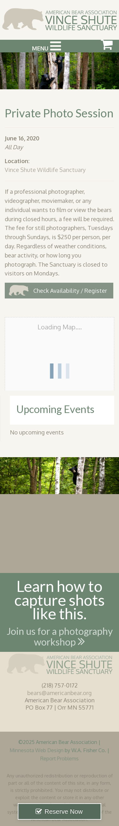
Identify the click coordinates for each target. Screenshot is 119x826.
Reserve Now (63, 811)
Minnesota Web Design (36, 750)
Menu (46, 46)
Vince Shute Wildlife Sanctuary (45, 169)
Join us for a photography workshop (60, 637)
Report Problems (59, 758)
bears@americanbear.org (59, 692)
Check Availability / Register (70, 290)
